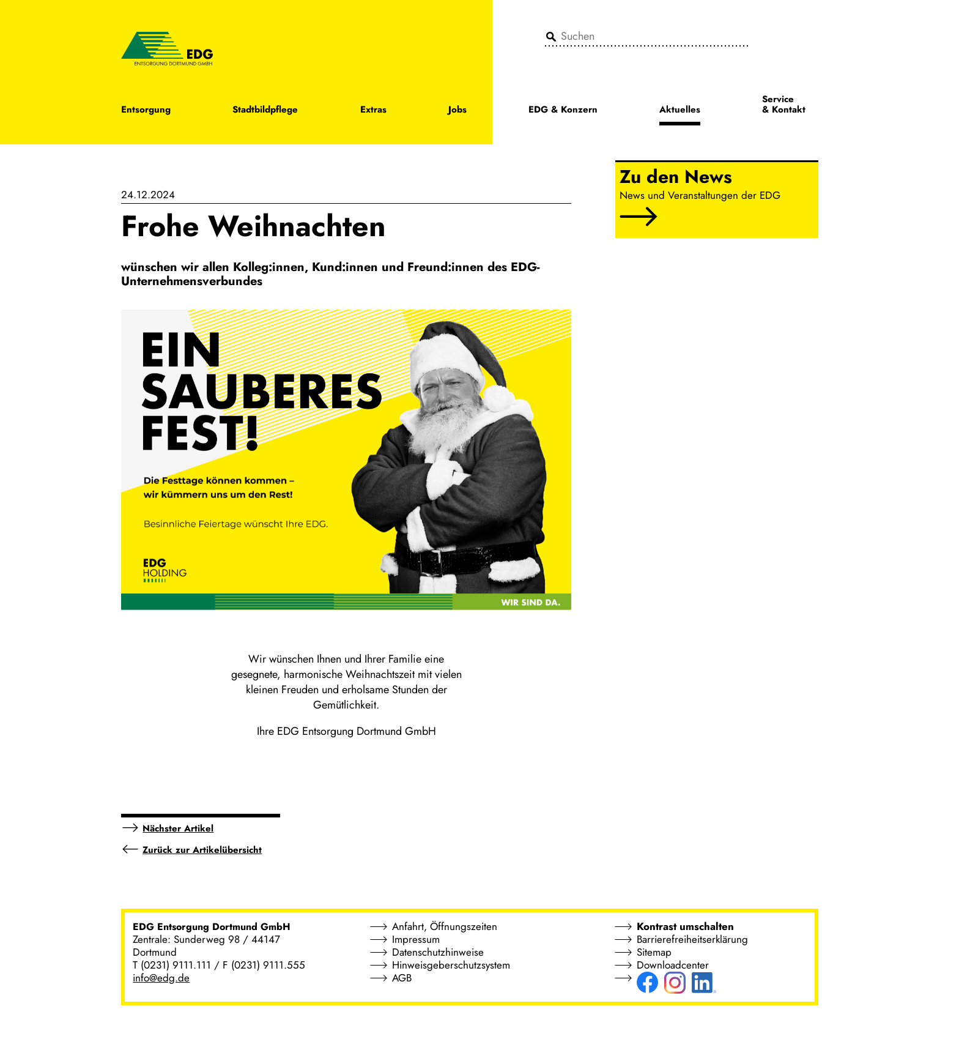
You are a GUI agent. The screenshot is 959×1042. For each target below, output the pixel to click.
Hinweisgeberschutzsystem (451, 965)
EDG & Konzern (563, 110)
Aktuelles (679, 110)
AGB (402, 977)
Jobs (457, 110)
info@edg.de (161, 977)
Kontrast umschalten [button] (685, 926)
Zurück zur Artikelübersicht (202, 850)
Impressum (416, 939)
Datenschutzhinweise (438, 952)
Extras (373, 110)
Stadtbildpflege (265, 110)
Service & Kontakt (783, 105)
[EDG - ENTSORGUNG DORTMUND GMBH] (167, 48)
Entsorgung (146, 110)
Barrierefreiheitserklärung (692, 939)
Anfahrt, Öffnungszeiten (444, 926)
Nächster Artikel (178, 828)
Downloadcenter (673, 965)
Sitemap (654, 952)
